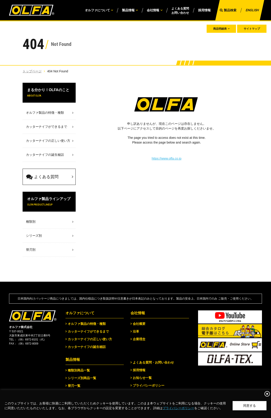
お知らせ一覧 (142, 378)
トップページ (32, 71)
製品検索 (230, 10)
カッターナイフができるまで (88, 331)
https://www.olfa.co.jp (167, 158)
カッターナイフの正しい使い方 (90, 339)
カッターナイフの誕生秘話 (87, 347)
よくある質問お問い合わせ (180, 11)
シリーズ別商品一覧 (82, 378)
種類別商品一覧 (79, 370)
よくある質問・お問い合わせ (153, 362)
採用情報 (204, 10)
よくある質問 (42, 177)
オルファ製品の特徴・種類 (87, 324)
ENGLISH (252, 10)
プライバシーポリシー (178, 408)
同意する (249, 405)
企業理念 (139, 339)
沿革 (136, 331)
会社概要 (139, 324)
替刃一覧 (74, 385)
